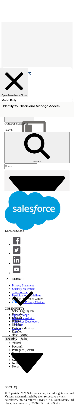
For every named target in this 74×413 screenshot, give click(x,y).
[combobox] (27, 363)
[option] (23, 300)
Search (8, 130)
